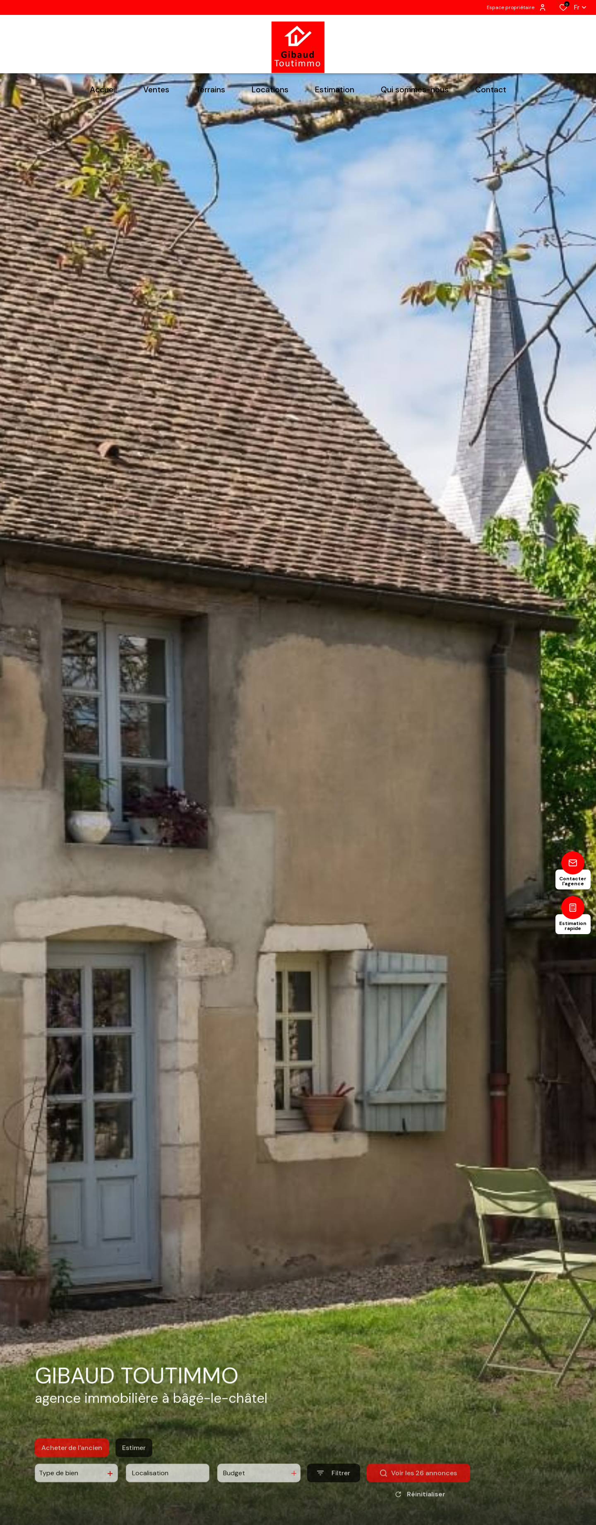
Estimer (134, 1459)
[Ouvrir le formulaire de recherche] (333, 1485)
